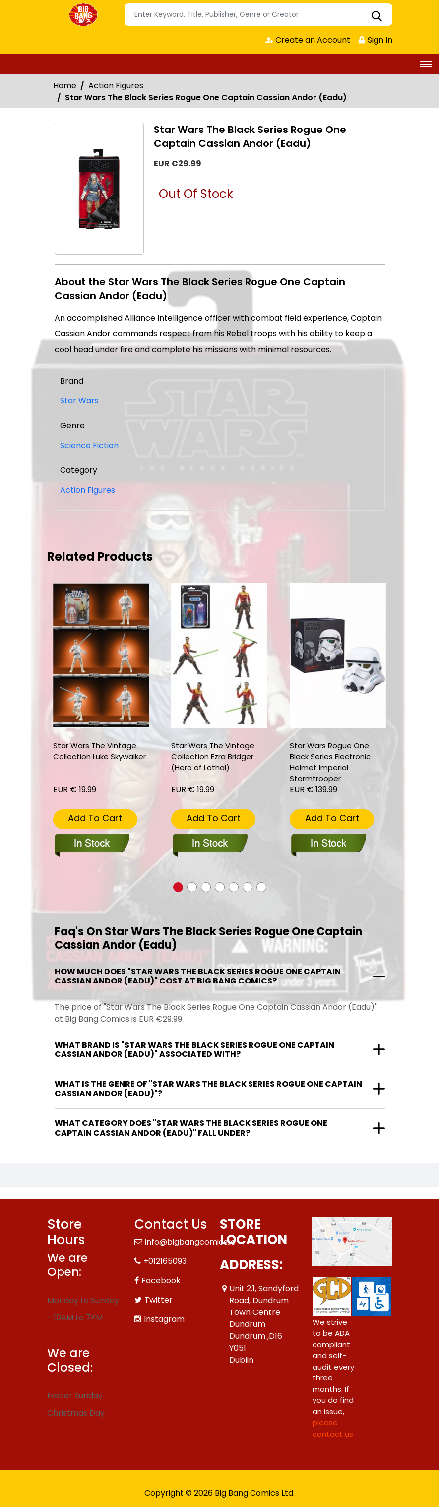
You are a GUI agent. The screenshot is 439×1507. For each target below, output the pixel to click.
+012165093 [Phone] (165, 1261)
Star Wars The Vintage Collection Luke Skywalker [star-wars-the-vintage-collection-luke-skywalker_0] (99, 751)
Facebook (161, 1280)
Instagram (164, 1319)
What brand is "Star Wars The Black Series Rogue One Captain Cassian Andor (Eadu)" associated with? (194, 1049)
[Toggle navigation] (426, 64)
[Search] (258, 14)
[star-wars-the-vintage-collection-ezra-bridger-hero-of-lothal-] (219, 656)
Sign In (375, 40)
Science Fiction (89, 445)
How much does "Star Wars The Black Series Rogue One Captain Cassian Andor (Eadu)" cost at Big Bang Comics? (198, 976)
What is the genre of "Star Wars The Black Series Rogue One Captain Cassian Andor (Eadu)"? (208, 1088)
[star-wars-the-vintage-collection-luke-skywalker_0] (101, 656)
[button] (178, 887)
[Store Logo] (84, 15)
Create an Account (307, 40)
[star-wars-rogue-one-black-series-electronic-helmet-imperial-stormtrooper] (338, 656)
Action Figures (115, 85)
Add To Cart (95, 818)
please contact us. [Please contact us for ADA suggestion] (334, 1428)
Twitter (158, 1300)
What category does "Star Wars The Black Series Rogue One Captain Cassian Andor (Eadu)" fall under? (191, 1127)
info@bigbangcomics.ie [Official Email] (190, 1241)
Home (64, 85)
